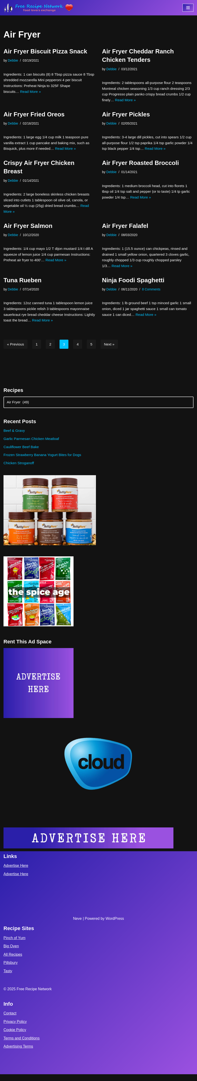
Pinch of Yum (14, 944)
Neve (77, 925)
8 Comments (152, 293)
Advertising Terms (18, 1053)
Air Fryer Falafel (125, 228)
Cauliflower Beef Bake (22, 453)
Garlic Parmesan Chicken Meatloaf (32, 445)
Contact (10, 1020)
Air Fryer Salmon (28, 228)
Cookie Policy (15, 1037)
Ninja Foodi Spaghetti (133, 284)
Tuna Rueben (23, 284)
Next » (110, 349)
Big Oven (11, 953)
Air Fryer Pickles (126, 115)
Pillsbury (11, 969)
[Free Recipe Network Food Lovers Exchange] (39, 7)
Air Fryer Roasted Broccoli (140, 164)
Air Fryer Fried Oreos (34, 115)
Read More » (31, 92)
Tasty (8, 978)
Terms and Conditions (22, 1045)
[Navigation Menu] (188, 8)
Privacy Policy (15, 1028)
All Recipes (13, 961)
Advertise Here (16, 872)
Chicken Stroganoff (19, 470)
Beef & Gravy (15, 436)
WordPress (115, 925)
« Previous (16, 349)
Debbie (13, 60)
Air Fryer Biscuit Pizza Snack (45, 51)
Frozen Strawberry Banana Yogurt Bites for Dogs (44, 461)
